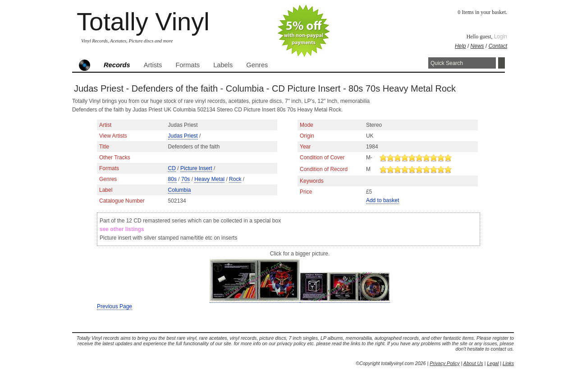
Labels (223, 65)
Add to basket (382, 200)
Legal (493, 363)
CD (172, 168)
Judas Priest (183, 136)
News (477, 46)
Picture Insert (196, 168)
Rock (235, 179)
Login (500, 36)
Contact (498, 46)
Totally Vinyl (143, 21)
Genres (257, 65)
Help (460, 46)
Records (117, 65)
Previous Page (114, 306)
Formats (187, 65)
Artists (153, 65)
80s (172, 179)
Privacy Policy (444, 363)
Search (501, 63)
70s (185, 179)
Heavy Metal (209, 179)
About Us (473, 363)
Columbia (179, 190)
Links (508, 363)
